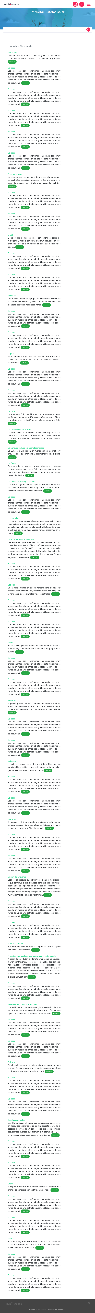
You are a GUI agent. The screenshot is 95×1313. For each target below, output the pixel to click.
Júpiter (11, 353)
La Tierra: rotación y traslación (22, 481)
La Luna (11, 411)
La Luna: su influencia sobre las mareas (26, 448)
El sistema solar (15, 174)
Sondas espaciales (16, 1120)
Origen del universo (17, 877)
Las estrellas (13, 518)
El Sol (10, 235)
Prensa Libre (41, 1310)
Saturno (11, 1062)
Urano (10, 1184)
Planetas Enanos (15, 943)
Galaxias (12, 296)
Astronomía (13, 52)
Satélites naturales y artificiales (22, 1004)
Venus (10, 1238)
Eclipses (11, 68)
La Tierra (12, 463)
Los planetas (14, 585)
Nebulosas (12, 761)
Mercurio (12, 700)
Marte (10, 643)
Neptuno (12, 819)
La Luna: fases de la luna (19, 429)
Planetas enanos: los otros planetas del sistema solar (32, 956)
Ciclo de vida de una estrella (21, 539)
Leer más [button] (12, 61)
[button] (75, 4)
